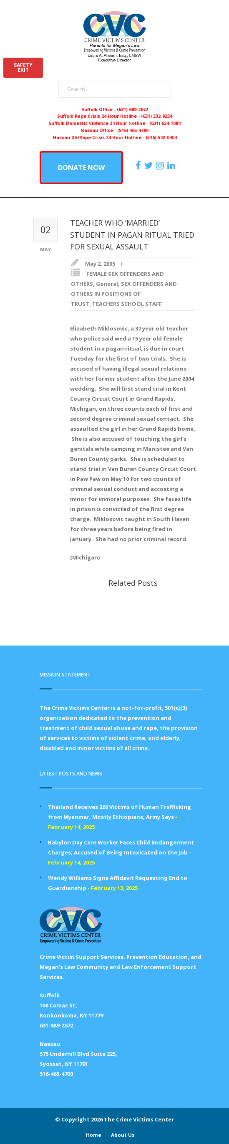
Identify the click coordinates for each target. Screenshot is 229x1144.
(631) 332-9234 (156, 116)
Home (93, 1135)
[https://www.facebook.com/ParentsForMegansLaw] (139, 165)
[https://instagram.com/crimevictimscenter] (161, 165)
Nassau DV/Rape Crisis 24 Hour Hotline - (99, 137)
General (107, 283)
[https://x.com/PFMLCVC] (149, 165)
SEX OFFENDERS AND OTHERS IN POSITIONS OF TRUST (124, 294)
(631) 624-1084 (165, 123)
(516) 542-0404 (161, 137)
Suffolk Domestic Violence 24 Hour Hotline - (98, 123)
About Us (123, 1135)
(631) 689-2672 (132, 109)
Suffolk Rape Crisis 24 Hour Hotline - (99, 116)
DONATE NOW (81, 167)
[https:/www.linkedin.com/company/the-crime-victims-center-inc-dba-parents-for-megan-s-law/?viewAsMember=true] (172, 165)
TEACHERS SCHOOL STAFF (127, 304)
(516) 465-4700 (132, 130)
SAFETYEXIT (23, 67)
